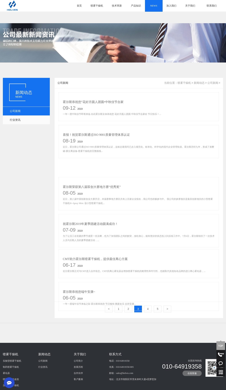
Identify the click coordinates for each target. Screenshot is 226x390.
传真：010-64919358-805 (121, 379)
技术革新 (117, 5)
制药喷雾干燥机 (11, 379)
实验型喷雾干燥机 (12, 373)
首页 (79, 5)
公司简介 (78, 373)
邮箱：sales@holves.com (121, 386)
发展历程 (78, 379)
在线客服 (192, 386)
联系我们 (212, 5)
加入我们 (171, 5)
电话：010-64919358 (119, 373)
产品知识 (136, 5)
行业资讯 (15, 119)
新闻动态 (199, 82)
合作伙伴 (78, 386)
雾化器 (6, 386)
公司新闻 (15, 111)
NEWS (153, 5)
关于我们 (190, 5)
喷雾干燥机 (97, 5)
